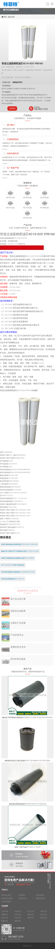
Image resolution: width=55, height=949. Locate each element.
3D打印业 (4, 913)
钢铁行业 (18, 922)
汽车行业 (18, 916)
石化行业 (18, 919)
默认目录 (11, 17)
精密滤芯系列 (40, 900)
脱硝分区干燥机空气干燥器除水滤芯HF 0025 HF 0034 (20, 551)
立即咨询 (12, 108)
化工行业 (31, 913)
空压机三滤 (23, 900)
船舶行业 (4, 922)
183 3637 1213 (41, 109)
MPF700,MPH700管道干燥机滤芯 (13, 565)
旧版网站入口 (27, 946)
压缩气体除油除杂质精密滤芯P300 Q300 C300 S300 (19, 544)
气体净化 (22, 896)
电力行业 (44, 916)
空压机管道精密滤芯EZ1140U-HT (12, 579)
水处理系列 (40, 896)
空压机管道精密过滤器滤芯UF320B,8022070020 (18, 572)
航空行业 (44, 919)
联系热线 (37, 107)
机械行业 (4, 916)
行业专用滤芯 (6, 903)
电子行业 (4, 919)
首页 (5, 17)
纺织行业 (31, 919)
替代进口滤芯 (6, 896)
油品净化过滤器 (7, 900)
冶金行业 (18, 913)
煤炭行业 (31, 916)
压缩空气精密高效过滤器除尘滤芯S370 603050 (17, 558)
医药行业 (44, 913)
